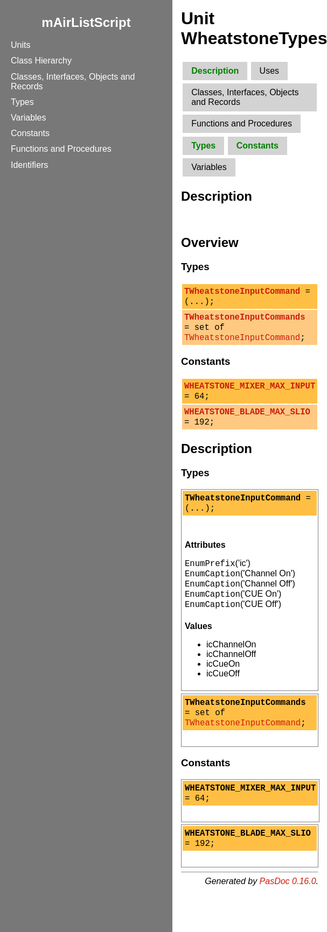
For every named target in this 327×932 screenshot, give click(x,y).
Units (20, 45)
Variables (28, 117)
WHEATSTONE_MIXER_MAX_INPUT (249, 395)
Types (22, 102)
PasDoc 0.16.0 (288, 918)
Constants (30, 133)
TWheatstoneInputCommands (244, 321)
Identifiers (29, 165)
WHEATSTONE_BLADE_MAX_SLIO (247, 424)
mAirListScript (85, 22)
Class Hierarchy (41, 60)
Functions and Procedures (61, 148)
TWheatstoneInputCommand (242, 292)
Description (215, 70)
